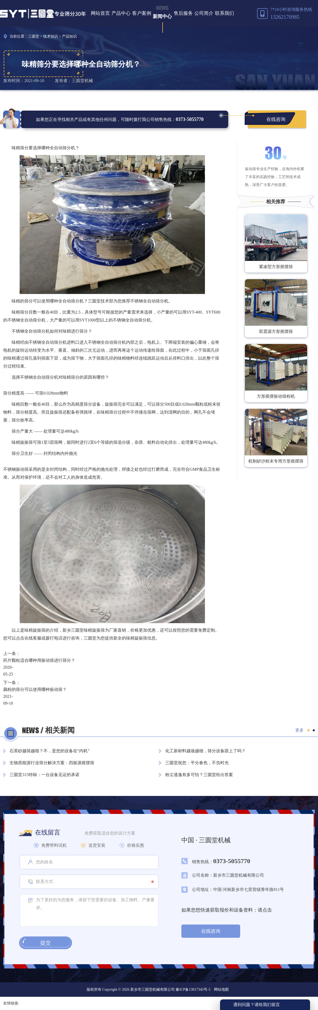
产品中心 (121, 13)
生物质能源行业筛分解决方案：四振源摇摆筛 (52, 762)
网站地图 (221, 989)
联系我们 (224, 13)
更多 (299, 730)
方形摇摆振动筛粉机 (276, 396)
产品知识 (69, 36)
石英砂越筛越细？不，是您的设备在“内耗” (49, 751)
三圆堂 (33, 36)
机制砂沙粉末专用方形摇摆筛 (275, 461)
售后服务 (183, 13)
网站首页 (100, 13)
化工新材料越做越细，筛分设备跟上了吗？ (205, 751)
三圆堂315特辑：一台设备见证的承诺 (44, 774)
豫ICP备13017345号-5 (192, 989)
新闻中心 (162, 16)
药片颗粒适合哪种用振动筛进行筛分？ (39, 660)
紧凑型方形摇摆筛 (276, 266)
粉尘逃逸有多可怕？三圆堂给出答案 (199, 774)
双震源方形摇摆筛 (276, 331)
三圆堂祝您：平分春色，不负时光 (197, 762)
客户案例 (141, 13)
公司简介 (203, 13)
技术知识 (50, 36)
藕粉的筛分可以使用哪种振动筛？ (35, 689)
